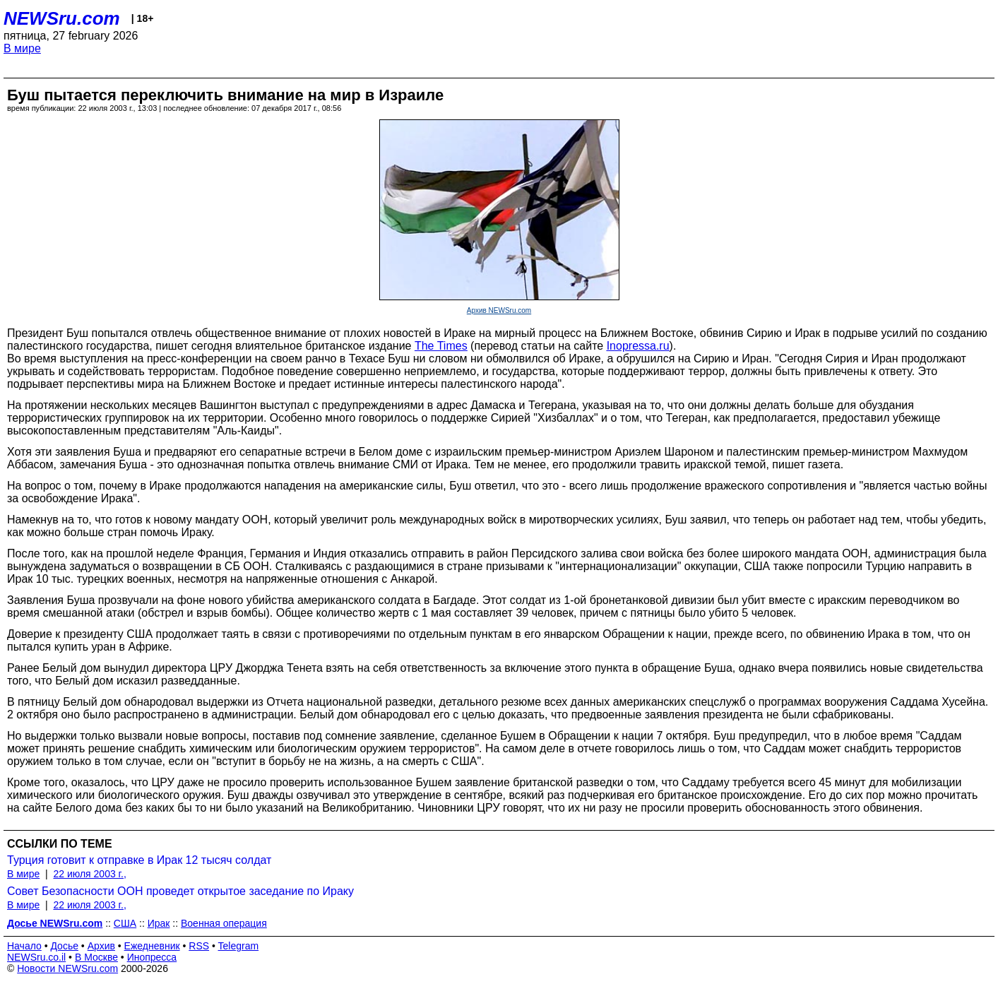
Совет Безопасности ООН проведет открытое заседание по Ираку (180, 891)
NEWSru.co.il (36, 957)
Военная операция (224, 923)
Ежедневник (152, 945)
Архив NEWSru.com (499, 310)
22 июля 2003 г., (89, 873)
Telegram (238, 945)
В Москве (96, 957)
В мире (22, 48)
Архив (101, 945)
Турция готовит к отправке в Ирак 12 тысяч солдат (139, 860)
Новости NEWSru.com (67, 968)
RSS (199, 945)
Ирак (159, 923)
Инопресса (152, 957)
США (125, 923)
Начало (24, 945)
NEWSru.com (62, 18)
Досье (64, 945)
